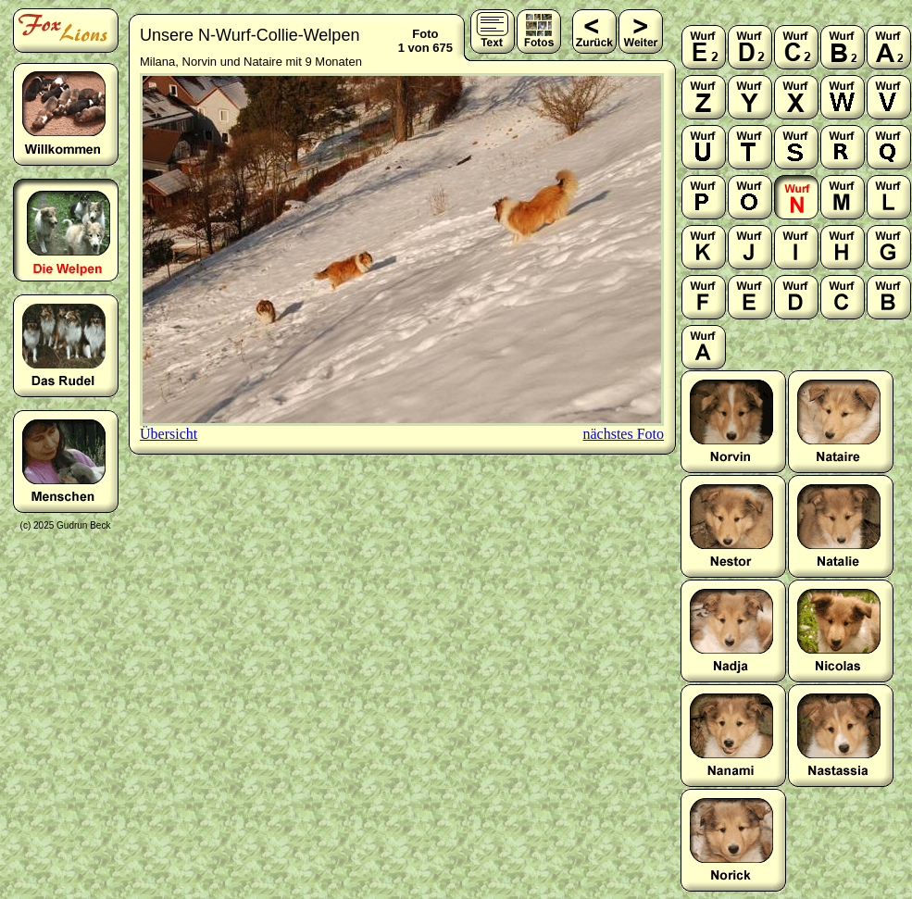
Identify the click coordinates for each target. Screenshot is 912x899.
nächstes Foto (623, 434)
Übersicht (168, 434)
